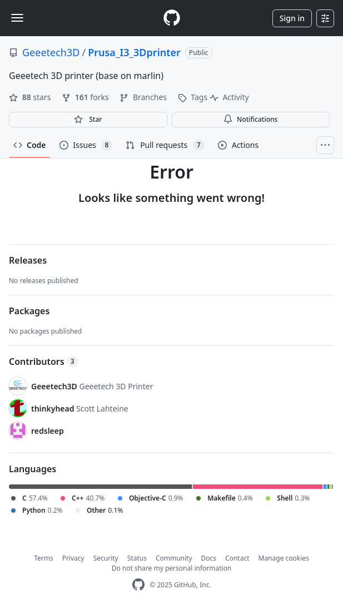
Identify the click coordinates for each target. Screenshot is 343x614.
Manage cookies (284, 558)
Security (105, 558)
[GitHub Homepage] (138, 585)
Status (137, 558)
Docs (209, 558)
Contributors (43, 361)
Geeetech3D (50, 52)
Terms (43, 558)
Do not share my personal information (172, 568)
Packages (29, 311)
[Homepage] (172, 18)
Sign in (292, 18)
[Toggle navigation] (17, 17)
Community (174, 558)
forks (86, 97)
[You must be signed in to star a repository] (88, 119)
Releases (28, 260)
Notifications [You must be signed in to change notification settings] (250, 119)
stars (31, 97)
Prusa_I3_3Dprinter (134, 52)
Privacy (73, 558)
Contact (237, 558)
